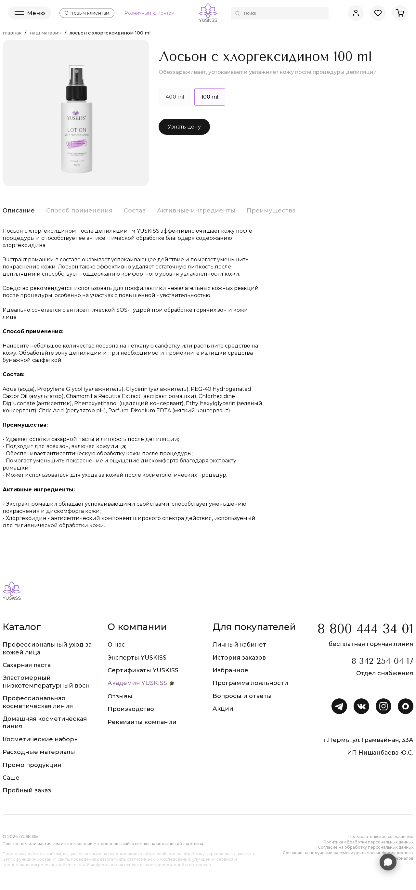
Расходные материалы (39, 752)
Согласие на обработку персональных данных (365, 847)
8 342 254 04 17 (382, 661)
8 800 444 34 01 (365, 629)
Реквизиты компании (142, 722)
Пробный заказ (27, 790)
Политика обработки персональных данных (368, 842)
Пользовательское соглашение (380, 836)
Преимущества (271, 210)
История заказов (239, 657)
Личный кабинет (239, 644)
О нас (116, 644)
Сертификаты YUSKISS (143, 670)
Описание (19, 210)
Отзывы (120, 696)
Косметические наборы (41, 739)
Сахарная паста (27, 665)
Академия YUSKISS (137, 683)
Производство (131, 709)
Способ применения (79, 210)
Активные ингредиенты (196, 210)
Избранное (230, 670)
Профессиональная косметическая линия (38, 702)
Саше (11, 777)
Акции (223, 708)
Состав (135, 210)
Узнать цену (184, 127)
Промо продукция (32, 765)
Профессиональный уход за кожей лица (47, 648)
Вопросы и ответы (242, 696)
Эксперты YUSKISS (137, 657)
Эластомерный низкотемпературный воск (46, 681)
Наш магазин (45, 33)
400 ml (174, 97)
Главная (12, 33)
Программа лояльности (250, 683)
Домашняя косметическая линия (45, 722)
